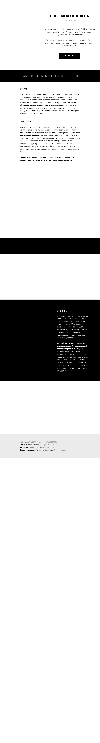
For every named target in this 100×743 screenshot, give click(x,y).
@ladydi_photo (48, 447)
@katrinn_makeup (60, 450)
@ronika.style (49, 444)
